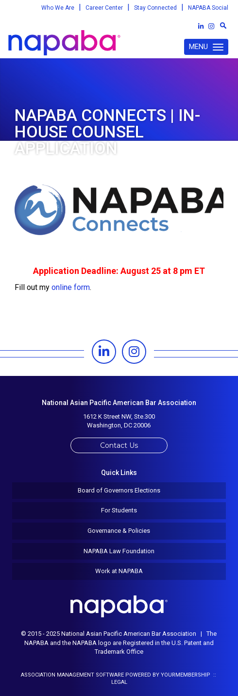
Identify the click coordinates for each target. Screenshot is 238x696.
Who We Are (57, 7)
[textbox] (223, 25)
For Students (119, 510)
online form (70, 287)
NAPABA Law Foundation (119, 551)
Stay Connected (155, 7)
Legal (119, 682)
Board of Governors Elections (119, 490)
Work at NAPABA (119, 571)
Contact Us (119, 445)
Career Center (104, 7)
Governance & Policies (118, 530)
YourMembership (185, 675)
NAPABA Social (208, 7)
